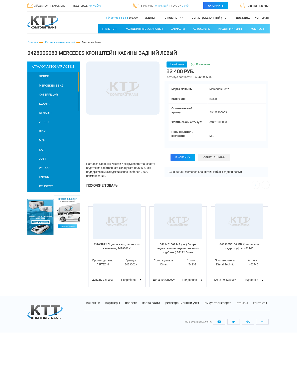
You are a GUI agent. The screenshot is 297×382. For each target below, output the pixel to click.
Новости (131, 352)
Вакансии (93, 352)
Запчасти (178, 28)
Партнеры (112, 352)
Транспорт (110, 28)
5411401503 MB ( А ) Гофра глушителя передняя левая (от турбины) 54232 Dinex (178, 248)
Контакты (262, 17)
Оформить (216, 5)
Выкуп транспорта (218, 352)
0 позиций (161, 5)
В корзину (182, 157)
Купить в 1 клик (214, 157)
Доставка (243, 17)
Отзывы (242, 352)
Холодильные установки (144, 28)
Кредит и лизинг (230, 28)
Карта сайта (151, 352)
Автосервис (201, 28)
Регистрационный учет (210, 17)
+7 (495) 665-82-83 (121, 17)
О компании (174, 17)
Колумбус (94, 5)
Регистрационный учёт (182, 352)
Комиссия (258, 28)
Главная (150, 17)
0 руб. (185, 5)
